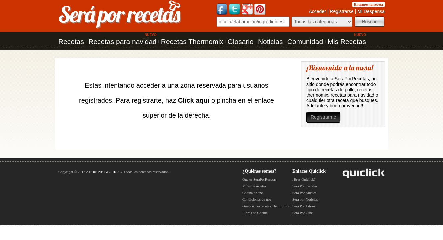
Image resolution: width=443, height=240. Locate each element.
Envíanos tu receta (368, 4)
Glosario (240, 41)
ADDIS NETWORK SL (104, 172)
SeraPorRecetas (352, 78)
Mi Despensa (371, 11)
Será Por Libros (303, 206)
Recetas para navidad (122, 41)
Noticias (270, 41)
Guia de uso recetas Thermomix (265, 206)
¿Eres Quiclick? (304, 179)
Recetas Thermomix (192, 41)
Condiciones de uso (256, 199)
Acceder (317, 11)
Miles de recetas (254, 186)
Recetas (71, 41)
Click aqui (193, 100)
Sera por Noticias (305, 199)
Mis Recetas (346, 41)
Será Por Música (304, 193)
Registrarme (323, 117)
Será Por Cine (302, 213)
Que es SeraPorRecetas (259, 179)
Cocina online (252, 193)
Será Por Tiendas (304, 186)
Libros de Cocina (255, 213)
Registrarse (342, 11)
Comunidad (305, 41)
